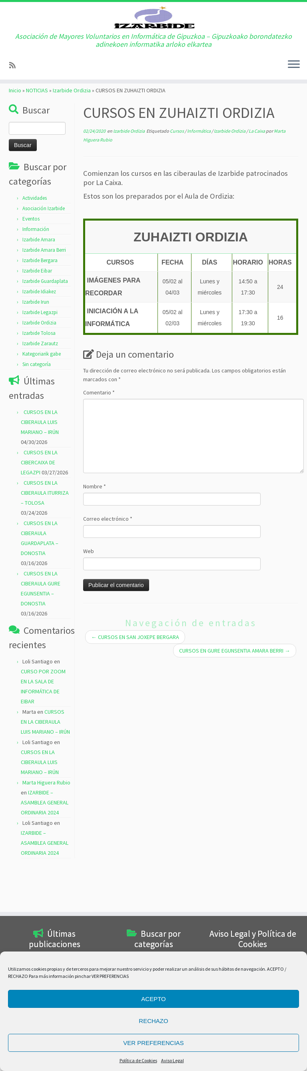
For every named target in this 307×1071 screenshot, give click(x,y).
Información (35, 270)
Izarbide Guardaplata (45, 322)
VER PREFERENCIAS (153, 1042)
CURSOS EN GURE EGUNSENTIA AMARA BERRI (234, 691)
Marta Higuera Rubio (46, 823)
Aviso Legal (172, 1060)
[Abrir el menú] (294, 99)
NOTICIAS (37, 131)
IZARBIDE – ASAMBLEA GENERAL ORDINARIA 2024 (44, 843)
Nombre (94, 527)
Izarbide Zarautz (40, 384)
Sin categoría (36, 405)
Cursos (177, 172)
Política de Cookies (138, 1060)
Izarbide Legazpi (40, 353)
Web (88, 592)
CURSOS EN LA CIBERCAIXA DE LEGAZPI (39, 503)
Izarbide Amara (38, 280)
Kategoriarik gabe (41, 395)
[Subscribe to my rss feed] (15, 99)
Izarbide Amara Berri (44, 291)
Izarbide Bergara (40, 301)
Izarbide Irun (35, 343)
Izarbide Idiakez (39, 332)
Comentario (99, 433)
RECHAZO (153, 1020)
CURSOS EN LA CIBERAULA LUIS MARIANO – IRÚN (40, 463)
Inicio (15, 131)
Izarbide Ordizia (72, 131)
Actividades (34, 239)
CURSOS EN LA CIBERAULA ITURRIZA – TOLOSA (45, 533)
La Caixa (257, 172)
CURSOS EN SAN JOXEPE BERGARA (135, 678)
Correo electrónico (107, 559)
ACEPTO (153, 998)
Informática (199, 172)
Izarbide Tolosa (39, 374)
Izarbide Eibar (37, 312)
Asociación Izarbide (43, 249)
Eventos (31, 260)
